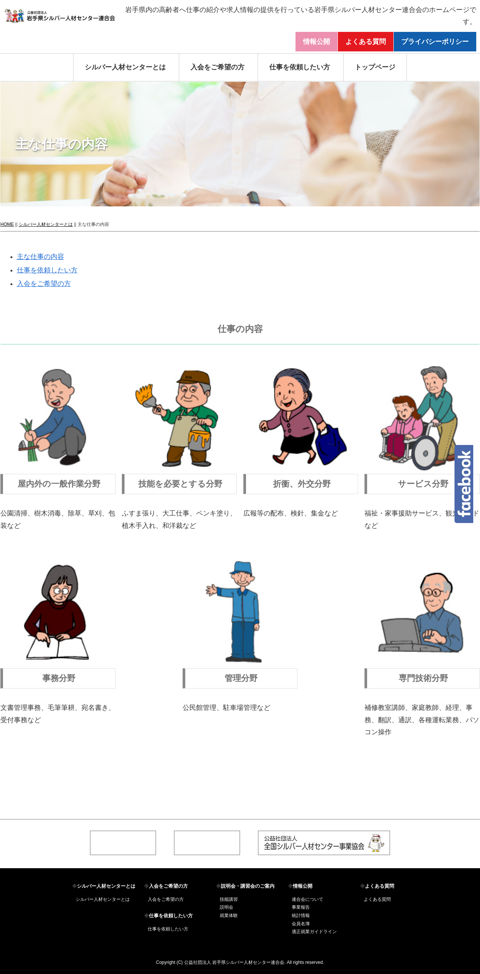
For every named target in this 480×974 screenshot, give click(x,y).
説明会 (226, 907)
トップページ (375, 67)
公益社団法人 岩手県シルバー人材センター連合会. (235, 962)
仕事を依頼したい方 (299, 67)
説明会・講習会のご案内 (245, 886)
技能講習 (229, 899)
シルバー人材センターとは (125, 67)
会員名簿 (301, 923)
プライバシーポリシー (435, 41)
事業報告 (301, 907)
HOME (7, 224)
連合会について (307, 899)
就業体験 (229, 915)
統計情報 (301, 915)
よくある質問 (365, 41)
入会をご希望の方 (217, 67)
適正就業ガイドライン (314, 931)
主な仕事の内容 (40, 256)
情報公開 (316, 41)
